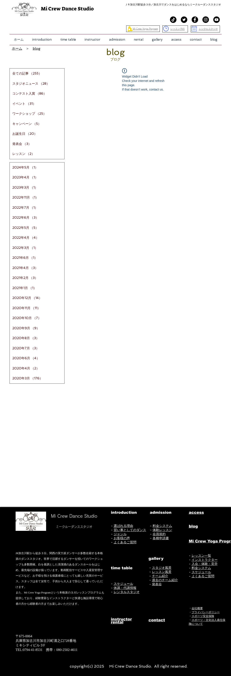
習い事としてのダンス (130, 530)
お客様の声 (122, 538)
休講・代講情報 (125, 588)
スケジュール (123, 584)
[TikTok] (173, 19)
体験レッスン (162, 530)
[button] (42, 39)
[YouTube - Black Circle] (216, 19)
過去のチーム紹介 (165, 580)
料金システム (162, 526)
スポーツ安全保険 (203, 616)
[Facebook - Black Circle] (195, 19)
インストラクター (205, 560)
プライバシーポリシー (206, 612)
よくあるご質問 (125, 542)
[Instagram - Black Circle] (205, 19)
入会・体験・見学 (205, 564)
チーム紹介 (160, 576)
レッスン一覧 (201, 556)
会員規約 (159, 534)
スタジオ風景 (161, 568)
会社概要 (197, 608)
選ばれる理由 (123, 526)
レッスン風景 (161, 572)
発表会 (157, 584)
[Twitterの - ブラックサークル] (184, 19)
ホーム (17, 48)
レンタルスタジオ (127, 592)
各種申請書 (161, 538)
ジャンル (120, 534)
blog (36, 48)
